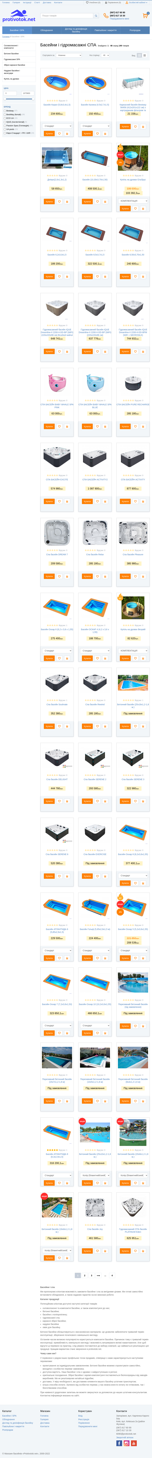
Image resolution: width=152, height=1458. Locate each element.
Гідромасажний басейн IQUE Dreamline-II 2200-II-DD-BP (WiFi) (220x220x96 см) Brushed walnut (57, 332)
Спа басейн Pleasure (133, 554)
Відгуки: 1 (63, 625)
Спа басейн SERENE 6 (57, 854)
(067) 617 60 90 (117, 12)
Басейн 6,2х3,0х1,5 (57, 254)
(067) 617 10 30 (117, 15)
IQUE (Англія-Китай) (15, 122)
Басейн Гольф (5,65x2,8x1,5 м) (95, 929)
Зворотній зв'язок (124, 1437)
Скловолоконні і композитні (11, 47)
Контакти (58, 3)
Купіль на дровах (11, 79)
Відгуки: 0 (63, 101)
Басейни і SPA (9, 1416)
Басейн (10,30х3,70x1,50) (95, 179)
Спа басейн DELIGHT (57, 779)
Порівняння (84, 1423)
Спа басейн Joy (95, 1229)
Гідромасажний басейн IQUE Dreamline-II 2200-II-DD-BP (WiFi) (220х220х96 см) (95, 332)
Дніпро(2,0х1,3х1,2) (57, 179)
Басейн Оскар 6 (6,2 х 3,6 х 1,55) (57, 629)
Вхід (80, 1416)
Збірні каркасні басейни (14, 65)
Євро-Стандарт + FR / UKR (18, 133)
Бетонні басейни (11, 54)
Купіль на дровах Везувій (133, 629)
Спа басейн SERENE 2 (95, 779)
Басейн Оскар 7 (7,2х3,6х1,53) (57, 1004)
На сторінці (94, 55)
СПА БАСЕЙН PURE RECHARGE (133, 404)
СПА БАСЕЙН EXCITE (57, 479)
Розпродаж (7, 1430)
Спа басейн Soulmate (56, 704)
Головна (6, 3)
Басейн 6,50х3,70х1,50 (133, 254)
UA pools (10, 129)
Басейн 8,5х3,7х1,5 (95, 254)
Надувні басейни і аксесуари (12, 72)
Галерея (16, 3)
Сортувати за (48, 55)
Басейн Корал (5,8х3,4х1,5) (57, 104)
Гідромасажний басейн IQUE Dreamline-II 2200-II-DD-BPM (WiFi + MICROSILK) (133, 332)
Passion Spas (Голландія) (17, 126)
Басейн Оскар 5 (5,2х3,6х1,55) (133, 929)
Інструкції (27, 3)
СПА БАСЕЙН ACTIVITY (133, 479)
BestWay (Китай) (13, 115)
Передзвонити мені (119, 18)
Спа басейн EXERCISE (95, 854)
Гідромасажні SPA (12, 59)
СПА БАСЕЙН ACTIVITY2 (95, 479)
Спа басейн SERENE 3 (133, 779)
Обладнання (8, 1419)
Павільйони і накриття (13, 1426)
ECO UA (10, 118)
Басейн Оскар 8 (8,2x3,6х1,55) (133, 854)
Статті (37, 3)
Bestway (10, 111)
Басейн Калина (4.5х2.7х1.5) (95, 104)
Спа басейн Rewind (95, 704)
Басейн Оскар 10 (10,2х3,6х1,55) (95, 1004)
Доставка (47, 3)
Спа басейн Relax (95, 554)
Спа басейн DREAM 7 (57, 554)
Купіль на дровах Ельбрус (133, 179)
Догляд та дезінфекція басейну (17, 1423)
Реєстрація (83, 1419)
